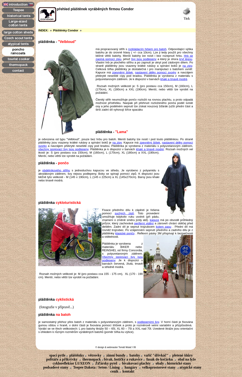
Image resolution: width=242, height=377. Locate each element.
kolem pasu (163, 226)
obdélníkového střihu (56, 170)
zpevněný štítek (122, 72)
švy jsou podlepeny (143, 59)
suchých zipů (124, 213)
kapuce (154, 220)
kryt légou (185, 59)
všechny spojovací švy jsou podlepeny (63, 149)
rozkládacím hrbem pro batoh (147, 49)
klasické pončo (124, 233)
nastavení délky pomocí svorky (155, 72)
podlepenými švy (148, 322)
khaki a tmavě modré (173, 79)
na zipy (187, 65)
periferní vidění (144, 223)
